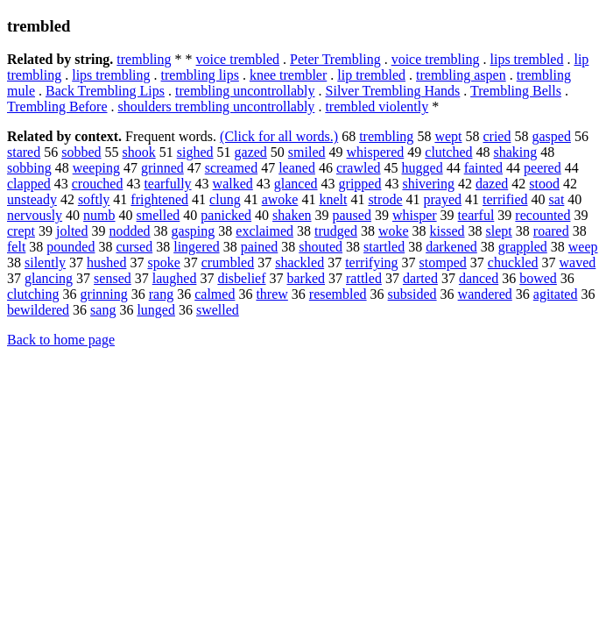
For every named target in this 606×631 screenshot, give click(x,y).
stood (544, 183)
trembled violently (376, 106)
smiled (307, 152)
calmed (214, 294)
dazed (492, 183)
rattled (364, 278)
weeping (96, 167)
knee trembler (288, 74)
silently (45, 262)
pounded (70, 246)
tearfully (167, 183)
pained (259, 246)
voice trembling (435, 59)
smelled (158, 215)
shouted (320, 246)
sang (103, 309)
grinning (104, 294)
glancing (49, 278)
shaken (291, 215)
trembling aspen (461, 74)
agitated (555, 294)
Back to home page (61, 339)
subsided (412, 294)
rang (161, 294)
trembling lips (200, 74)
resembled (338, 294)
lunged (156, 309)
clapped (29, 183)
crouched (97, 183)
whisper (414, 215)
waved (578, 262)
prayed (443, 199)
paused (352, 215)
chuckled (513, 262)
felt (16, 246)
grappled (522, 246)
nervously (34, 215)
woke (393, 230)
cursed (134, 246)
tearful (476, 215)
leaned (296, 167)
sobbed (81, 152)
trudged (335, 230)
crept (21, 230)
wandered (485, 294)
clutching (33, 294)
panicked (226, 215)
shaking (516, 152)
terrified (505, 199)
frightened (159, 199)
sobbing (29, 167)
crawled (358, 167)
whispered (376, 152)
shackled (299, 262)
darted (420, 278)
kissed (447, 230)
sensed (112, 278)
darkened (451, 246)
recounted (542, 215)
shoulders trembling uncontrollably (216, 106)
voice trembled (238, 59)
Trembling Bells (515, 90)
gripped (360, 183)
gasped (551, 136)
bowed (538, 278)
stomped (443, 262)
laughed (174, 278)
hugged (422, 167)
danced (478, 278)
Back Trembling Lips (105, 90)
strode (385, 199)
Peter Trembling (335, 59)
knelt (333, 199)
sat (557, 199)
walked (233, 183)
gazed (251, 152)
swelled (217, 309)
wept (448, 136)
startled (384, 246)
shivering (428, 183)
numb (99, 215)
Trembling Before (57, 106)
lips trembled (526, 59)
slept (499, 230)
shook (139, 152)
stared (23, 152)
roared (551, 230)
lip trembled (371, 74)
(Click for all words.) (279, 136)
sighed (195, 152)
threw (271, 294)
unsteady (32, 199)
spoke (163, 262)
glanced (296, 183)
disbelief (241, 278)
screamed (231, 167)
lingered (196, 246)
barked (306, 278)
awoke (280, 199)
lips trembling (111, 74)
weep (583, 246)
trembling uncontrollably (245, 90)
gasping (193, 230)
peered (542, 167)
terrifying (371, 262)
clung (225, 199)
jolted (72, 230)
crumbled (227, 262)
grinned (162, 167)
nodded (129, 230)
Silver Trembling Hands (393, 90)
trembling (143, 59)
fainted (483, 167)
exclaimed (264, 230)
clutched (448, 152)
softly (93, 199)
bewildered (38, 309)
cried (497, 136)
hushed (106, 262)
